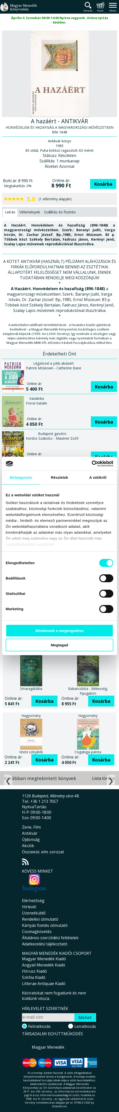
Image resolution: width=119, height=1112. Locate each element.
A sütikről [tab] (98, 477)
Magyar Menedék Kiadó (44, 958)
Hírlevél (29, 907)
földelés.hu (59, 1106)
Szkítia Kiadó (33, 977)
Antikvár (30, 833)
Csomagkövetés (37, 931)
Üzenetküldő (34, 913)
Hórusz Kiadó (34, 971)
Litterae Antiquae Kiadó (43, 983)
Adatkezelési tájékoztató (44, 944)
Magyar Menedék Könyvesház (18, 9)
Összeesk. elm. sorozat (43, 852)
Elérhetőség (33, 900)
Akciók (28, 845)
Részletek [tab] (59, 477)
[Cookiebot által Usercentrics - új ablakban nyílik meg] (91, 463)
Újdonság (31, 839)
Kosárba (103, 184)
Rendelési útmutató (40, 919)
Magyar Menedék (48, 1047)
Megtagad (59, 645)
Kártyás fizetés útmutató (45, 925)
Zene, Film (31, 827)
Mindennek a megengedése (59, 631)
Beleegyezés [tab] (21, 477)
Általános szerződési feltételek (50, 937)
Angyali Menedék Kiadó (43, 965)
